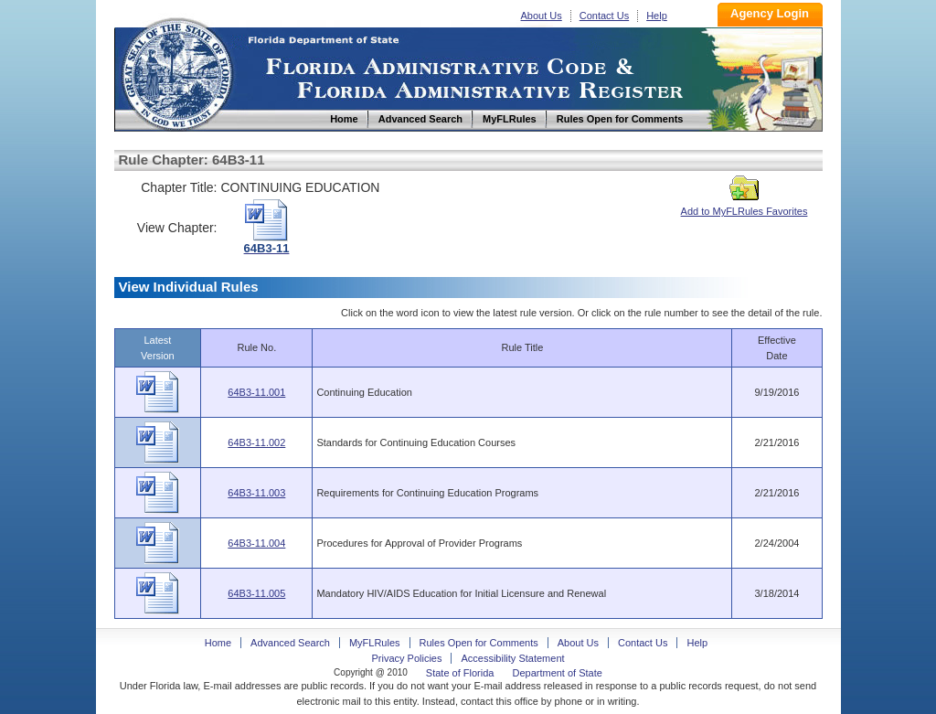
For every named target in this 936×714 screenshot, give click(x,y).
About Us (541, 15)
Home (176, 71)
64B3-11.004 (256, 543)
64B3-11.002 (256, 442)
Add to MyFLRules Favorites (744, 206)
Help (656, 15)
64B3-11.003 (256, 492)
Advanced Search (290, 642)
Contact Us (604, 15)
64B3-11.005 (256, 593)
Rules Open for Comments (479, 642)
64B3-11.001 (256, 392)
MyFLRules (374, 642)
